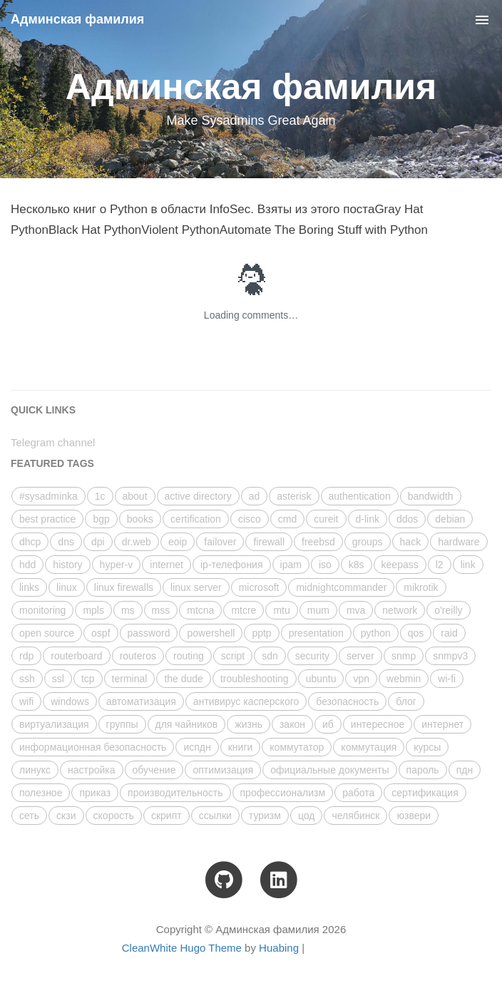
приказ (95, 792)
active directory (198, 496)
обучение (154, 770)
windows (70, 701)
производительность (175, 792)
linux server (196, 587)
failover (220, 541)
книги (240, 747)
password (149, 633)
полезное (40, 792)
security (312, 656)
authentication (360, 496)
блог (406, 701)
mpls (93, 610)
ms (128, 610)
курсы (427, 747)
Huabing (279, 948)
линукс (35, 770)
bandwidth (431, 496)
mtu (281, 610)
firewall (269, 541)
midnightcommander (341, 587)
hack (410, 541)
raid (449, 633)
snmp (403, 656)
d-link (367, 519)
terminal (130, 678)
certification (195, 519)
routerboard (76, 656)
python (376, 633)
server (360, 656)
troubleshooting (254, 678)
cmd (287, 519)
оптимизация (223, 770)
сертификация (424, 792)
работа (358, 792)
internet (166, 564)
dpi (98, 541)
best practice (47, 519)
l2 (440, 564)
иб (328, 724)
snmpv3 (450, 656)
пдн (464, 770)
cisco (249, 519)
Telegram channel (53, 442)
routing (188, 656)
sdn (270, 656)
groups (367, 541)
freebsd (318, 541)
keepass (400, 564)
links (29, 587)
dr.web (136, 541)
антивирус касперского (246, 701)
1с (100, 496)
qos (416, 633)
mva (356, 610)
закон (292, 724)
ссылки (215, 815)
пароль (422, 770)
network (399, 610)
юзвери (413, 815)
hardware (458, 541)
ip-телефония (231, 564)
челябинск (355, 815)
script (233, 656)
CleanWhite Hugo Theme (182, 948)
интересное (377, 724)
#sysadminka (48, 496)
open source (46, 633)
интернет (442, 724)
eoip (177, 541)
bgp (101, 519)
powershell (211, 633)
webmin (403, 678)
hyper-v (116, 564)
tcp (88, 678)
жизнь (248, 724)
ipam (291, 564)
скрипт (166, 815)
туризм (265, 815)
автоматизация (141, 701)
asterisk (294, 496)
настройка (92, 770)
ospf (100, 633)
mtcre (243, 610)
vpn (361, 678)
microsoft (259, 587)
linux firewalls (123, 587)
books (140, 519)
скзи (66, 815)
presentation (316, 633)
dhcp (30, 541)
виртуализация (54, 724)
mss (161, 610)
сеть (29, 815)
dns (66, 541)
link (468, 564)
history (67, 564)
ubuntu (321, 678)
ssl (58, 678)
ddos (407, 519)
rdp (26, 656)
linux (66, 587)
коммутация (368, 747)
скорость (113, 815)
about (135, 496)
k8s (356, 564)
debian (450, 519)
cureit (326, 519)
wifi (26, 701)
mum (318, 610)
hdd (27, 564)
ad (254, 496)
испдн (196, 747)
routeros (138, 656)
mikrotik (421, 587)
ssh (27, 678)
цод (306, 815)
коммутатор (297, 747)
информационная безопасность (92, 747)
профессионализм (283, 792)
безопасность (347, 701)
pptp (261, 633)
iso (325, 564)
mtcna (200, 610)
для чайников (186, 724)
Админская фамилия (77, 19)
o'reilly (448, 610)
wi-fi (447, 678)
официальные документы (329, 770)
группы (122, 724)
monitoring (42, 610)
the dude (183, 678)
